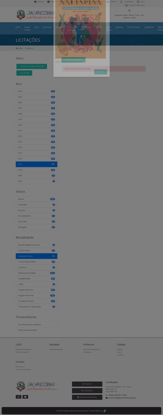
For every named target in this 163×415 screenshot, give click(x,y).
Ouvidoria (120, 354)
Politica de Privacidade (23, 348)
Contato (87, 383)
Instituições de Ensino (72, 28)
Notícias (119, 348)
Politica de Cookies (22, 351)
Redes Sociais (27, 28)
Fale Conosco (20, 366)
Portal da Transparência (91, 348)
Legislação (149, 27)
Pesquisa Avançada (73, 59)
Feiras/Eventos (133, 27)
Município (59, 27)
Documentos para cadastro (29, 323)
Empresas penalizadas (27, 329)
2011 (24, 72)
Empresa (119, 27)
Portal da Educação (56, 348)
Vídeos (119, 351)
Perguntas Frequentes (87, 396)
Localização (87, 389)
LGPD (17, 27)
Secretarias (86, 27)
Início (37, 27)
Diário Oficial (108, 28)
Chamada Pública (31, 65)
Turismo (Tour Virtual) (23, 368)
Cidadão (98, 27)
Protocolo (47, 27)
